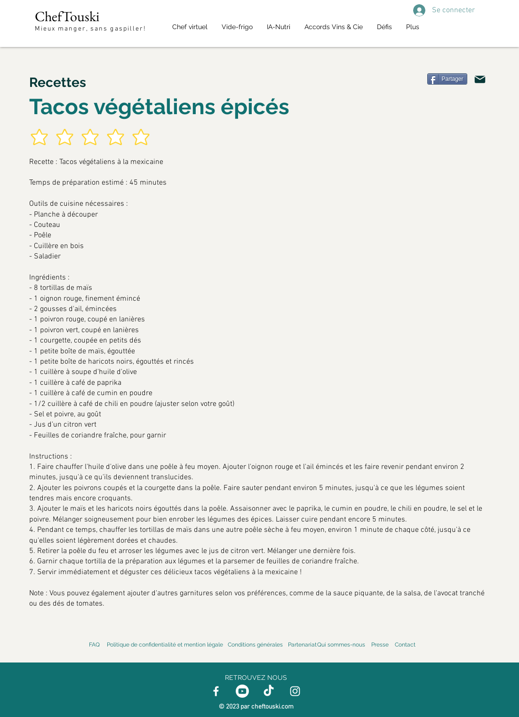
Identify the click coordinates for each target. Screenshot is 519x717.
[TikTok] (268, 691)
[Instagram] (295, 691)
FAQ (94, 644)
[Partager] (447, 79)
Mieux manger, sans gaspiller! (92, 29)
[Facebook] (216, 691)
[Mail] (480, 79)
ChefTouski (67, 16)
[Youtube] (242, 691)
